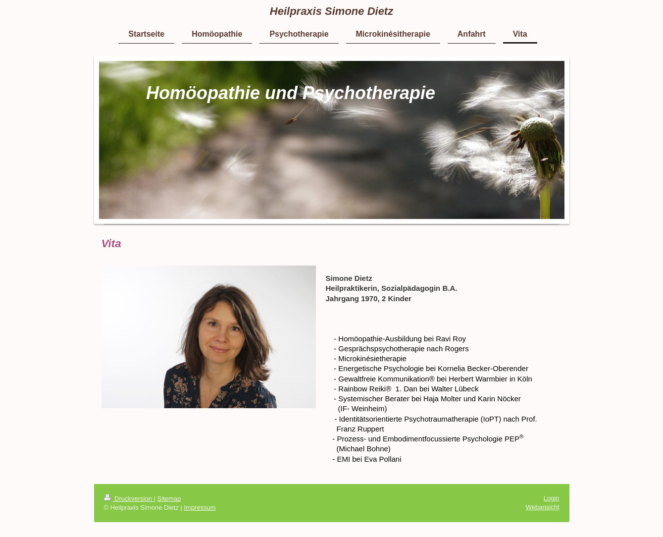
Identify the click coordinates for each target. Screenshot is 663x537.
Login (552, 498)
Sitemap (169, 498)
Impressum (199, 507)
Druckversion (129, 498)
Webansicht (543, 507)
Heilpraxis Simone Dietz (331, 11)
